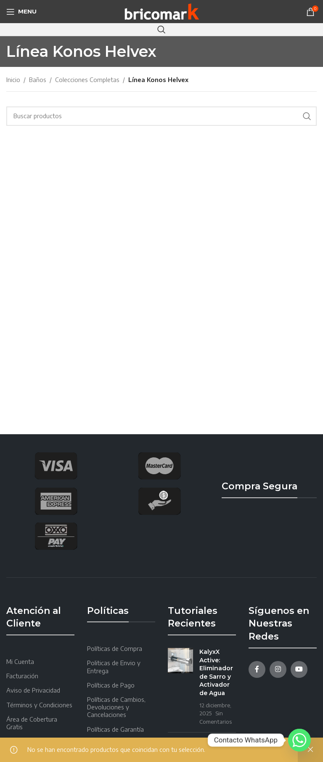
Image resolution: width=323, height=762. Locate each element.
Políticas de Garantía (115, 729)
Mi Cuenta (20, 661)
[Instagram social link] (278, 669)
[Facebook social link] (257, 669)
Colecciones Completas (87, 79)
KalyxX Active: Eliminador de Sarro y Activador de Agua (216, 672)
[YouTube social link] (299, 669)
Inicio (13, 79)
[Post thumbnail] (180, 686)
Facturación (22, 676)
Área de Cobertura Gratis (31, 723)
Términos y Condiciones (39, 705)
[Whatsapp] (299, 740)
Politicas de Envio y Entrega (113, 666)
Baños (37, 79)
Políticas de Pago (111, 685)
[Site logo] (161, 10)
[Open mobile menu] (21, 11)
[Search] (161, 29)
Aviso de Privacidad (33, 690)
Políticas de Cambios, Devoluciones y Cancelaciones (116, 707)
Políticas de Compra (114, 648)
